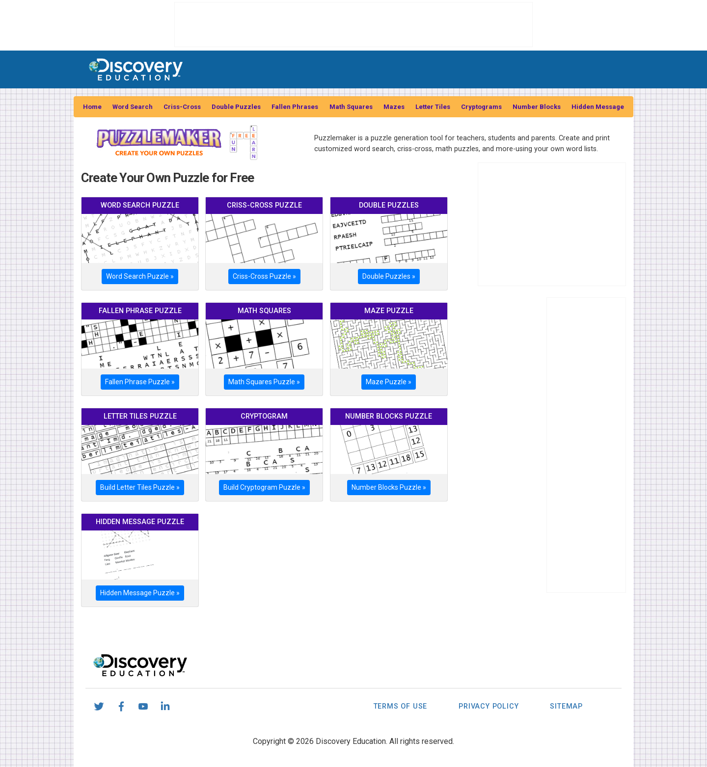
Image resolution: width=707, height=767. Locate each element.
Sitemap (566, 706)
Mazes (394, 106)
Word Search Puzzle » (140, 276)
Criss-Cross (182, 106)
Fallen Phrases (295, 106)
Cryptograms (481, 106)
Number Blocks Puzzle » (389, 487)
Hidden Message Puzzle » (140, 593)
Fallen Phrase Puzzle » (140, 382)
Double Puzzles (236, 106)
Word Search (132, 106)
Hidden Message (597, 106)
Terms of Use (401, 706)
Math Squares (351, 106)
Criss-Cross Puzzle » (264, 276)
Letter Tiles (432, 106)
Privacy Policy (488, 706)
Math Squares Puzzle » (264, 382)
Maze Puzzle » (388, 382)
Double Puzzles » (388, 276)
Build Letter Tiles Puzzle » (140, 487)
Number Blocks (537, 106)
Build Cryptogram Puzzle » (264, 487)
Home (92, 106)
